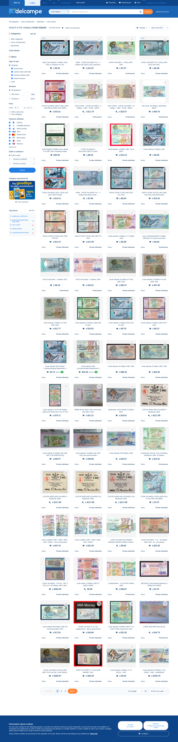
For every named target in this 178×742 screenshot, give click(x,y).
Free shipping (15, 114)
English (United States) (158, 3)
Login (32, 3)
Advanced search (162, 11)
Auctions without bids (20, 74)
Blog (57, 715)
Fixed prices (17, 68)
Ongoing (13, 64)
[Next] (72, 690)
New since (14, 93)
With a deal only (16, 111)
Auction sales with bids (21, 71)
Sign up (17, 3)
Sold (12, 81)
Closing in (14, 98)
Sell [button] (50, 3)
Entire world (14, 155)
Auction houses (18, 78)
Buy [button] (44, 3)
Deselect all (12, 146)
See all (33, 33)
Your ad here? (22, 201)
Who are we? (14, 715)
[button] (140, 11)
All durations (15, 89)
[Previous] (48, 690)
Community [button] (60, 3)
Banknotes (14, 45)
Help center (105, 715)
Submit (22, 169)
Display (141, 27)
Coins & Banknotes (17, 42)
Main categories (16, 38)
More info (94, 734)
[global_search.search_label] (106, 11)
